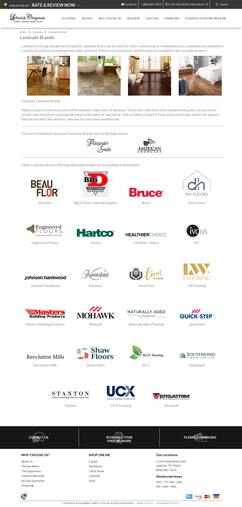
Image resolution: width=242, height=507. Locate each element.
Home (23, 31)
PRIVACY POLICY (145, 503)
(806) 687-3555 (166, 470)
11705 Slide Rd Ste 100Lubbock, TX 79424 (171, 463)
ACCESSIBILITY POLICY (168, 503)
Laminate (38, 31)
